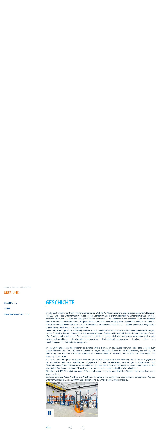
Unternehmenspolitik (16, 314)
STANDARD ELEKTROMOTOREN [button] (53, 8)
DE (134, 8)
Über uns (15, 287)
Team (7, 308)
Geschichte (26, 287)
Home (6, 287)
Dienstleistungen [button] (111, 8)
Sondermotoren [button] (85, 8)
